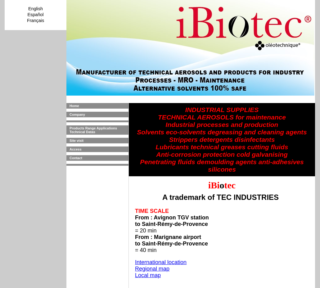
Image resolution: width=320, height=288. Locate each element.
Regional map (152, 269)
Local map (148, 275)
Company (77, 114)
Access (76, 149)
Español (35, 14)
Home (74, 106)
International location (161, 262)
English (35, 8)
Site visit (76, 140)
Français (35, 20)
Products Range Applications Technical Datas (93, 130)
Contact (76, 158)
